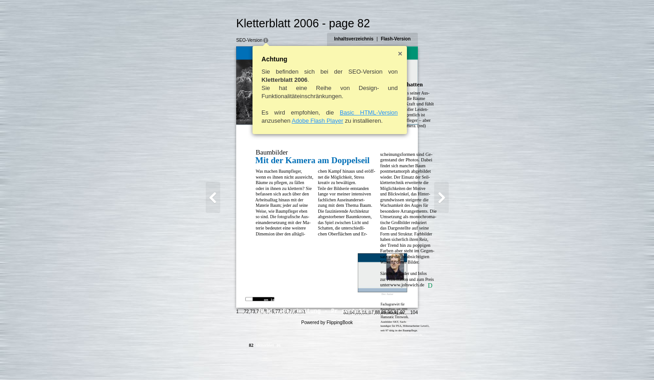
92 (419, 360)
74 (242, 359)
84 (368, 360)
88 (393, 360)
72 (229, 359)
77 (261, 359)
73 (235, 359)
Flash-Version (412, 38)
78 (267, 359)
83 (362, 360)
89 (400, 360)
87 (387, 360)
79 (274, 359)
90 (406, 360)
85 (374, 360)
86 (381, 360)
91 (413, 360)
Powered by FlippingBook (326, 370)
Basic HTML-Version (352, 112)
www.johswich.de (391, 284)
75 (248, 359)
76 (255, 359)
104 (431, 360)
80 (279, 359)
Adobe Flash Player (301, 120)
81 (286, 359)
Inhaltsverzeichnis (370, 38)
